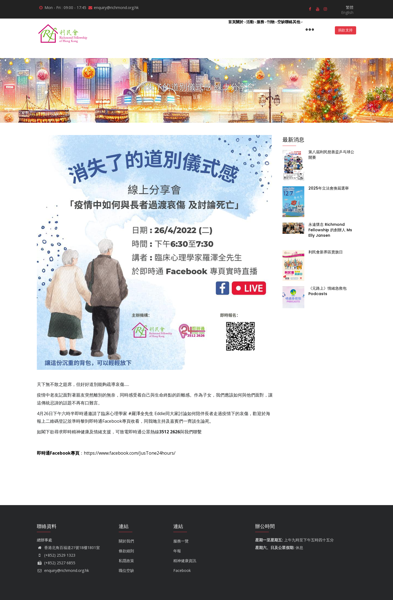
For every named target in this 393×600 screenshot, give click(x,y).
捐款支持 (343, 30)
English (347, 12)
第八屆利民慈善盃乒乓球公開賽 (331, 154)
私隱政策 (126, 560)
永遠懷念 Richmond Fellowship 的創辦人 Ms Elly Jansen (330, 230)
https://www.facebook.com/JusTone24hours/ (129, 453)
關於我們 (126, 541)
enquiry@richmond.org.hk (63, 570)
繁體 (349, 7)
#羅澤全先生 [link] (140, 413)
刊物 (251, 29)
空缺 (266, 29)
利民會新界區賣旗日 (325, 252)
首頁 (187, 29)
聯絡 (280, 29)
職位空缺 (126, 570)
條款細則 (126, 550)
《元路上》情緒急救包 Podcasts (327, 291)
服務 (234, 29)
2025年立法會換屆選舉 (328, 188)
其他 (294, 29)
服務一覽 (181, 541)
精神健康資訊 (184, 560)
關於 (201, 29)
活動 (218, 29)
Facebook (182, 570)
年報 (177, 550)
